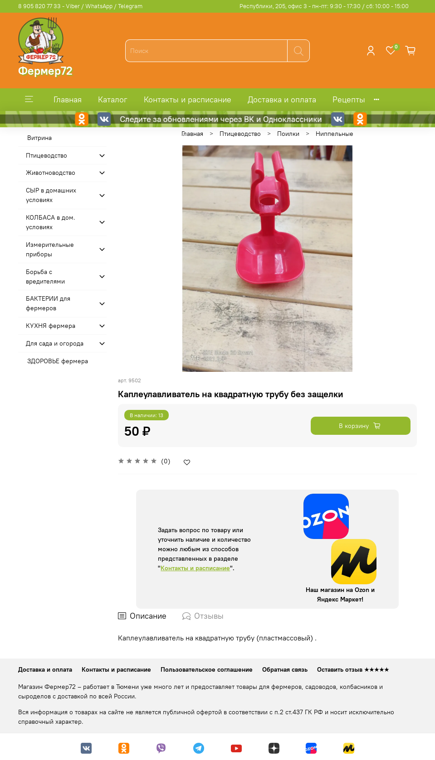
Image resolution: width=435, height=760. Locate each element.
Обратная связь (285, 669)
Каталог (112, 99)
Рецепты (348, 99)
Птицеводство (240, 134)
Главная (68, 99)
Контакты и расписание (187, 99)
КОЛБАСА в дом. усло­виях (50, 222)
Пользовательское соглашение (207, 669)
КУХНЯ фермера (50, 326)
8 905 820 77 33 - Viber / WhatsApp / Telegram (80, 6)
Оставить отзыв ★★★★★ (353, 669)
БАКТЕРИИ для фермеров (48, 303)
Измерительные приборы (50, 249)
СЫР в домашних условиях (51, 195)
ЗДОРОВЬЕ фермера (57, 361)
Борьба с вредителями (45, 276)
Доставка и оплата (282, 99)
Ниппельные (334, 134)
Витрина (39, 138)
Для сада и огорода (54, 343)
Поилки (288, 134)
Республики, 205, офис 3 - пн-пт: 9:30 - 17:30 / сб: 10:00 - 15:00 (324, 6)
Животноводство (50, 172)
